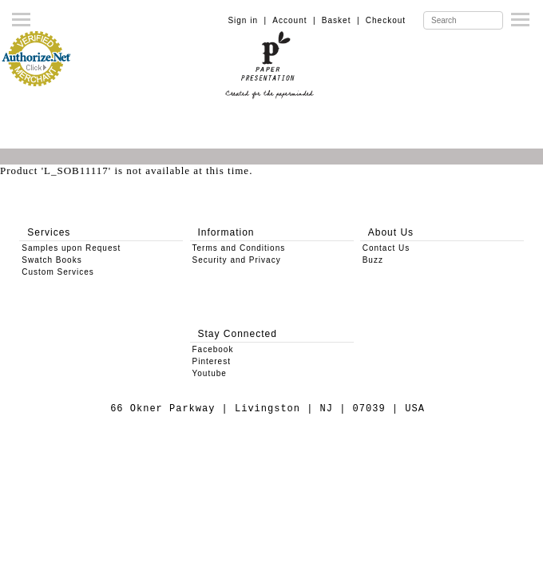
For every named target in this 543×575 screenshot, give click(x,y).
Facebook (213, 349)
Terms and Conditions (239, 248)
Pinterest (211, 361)
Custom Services (58, 272)
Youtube (209, 373)
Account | (293, 20)
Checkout (386, 20)
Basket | (341, 20)
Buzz (373, 260)
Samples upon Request (71, 248)
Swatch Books (51, 260)
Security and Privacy (236, 260)
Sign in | (247, 20)
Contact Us (386, 248)
